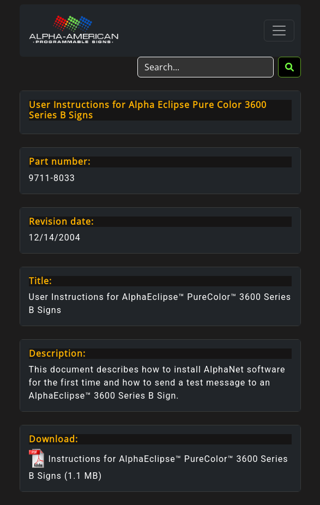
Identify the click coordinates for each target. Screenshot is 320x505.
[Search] (205, 67)
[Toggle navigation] (279, 30)
